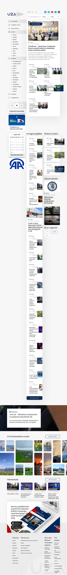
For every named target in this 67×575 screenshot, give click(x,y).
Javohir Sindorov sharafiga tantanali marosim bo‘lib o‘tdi (47, 73)
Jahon (14, 55)
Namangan (15, 77)
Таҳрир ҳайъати (47, 561)
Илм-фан (14, 545)
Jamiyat (14, 39)
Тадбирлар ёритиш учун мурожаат (29, 540)
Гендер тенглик (58, 568)
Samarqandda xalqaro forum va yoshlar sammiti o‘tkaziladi (33, 363)
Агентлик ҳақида (56, 543)
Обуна (22, 543)
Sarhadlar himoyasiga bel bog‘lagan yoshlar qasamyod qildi (33, 157)
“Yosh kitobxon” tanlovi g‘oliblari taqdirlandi (32, 302)
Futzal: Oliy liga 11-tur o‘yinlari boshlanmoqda (33, 376)
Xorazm (14, 91)
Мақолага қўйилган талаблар (47, 566)
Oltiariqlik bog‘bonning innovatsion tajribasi (32, 316)
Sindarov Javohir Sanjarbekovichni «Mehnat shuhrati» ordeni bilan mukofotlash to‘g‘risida (49, 90)
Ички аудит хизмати (57, 571)
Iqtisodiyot (15, 41)
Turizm (14, 53)
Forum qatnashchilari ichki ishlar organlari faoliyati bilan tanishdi (33, 245)
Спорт (13, 553)
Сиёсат (14, 540)
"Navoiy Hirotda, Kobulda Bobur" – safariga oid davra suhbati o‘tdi (33, 174)
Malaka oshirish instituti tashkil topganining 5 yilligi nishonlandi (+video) (53, 496)
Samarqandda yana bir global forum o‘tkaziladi (26, 495)
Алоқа (55, 561)
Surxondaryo (16, 84)
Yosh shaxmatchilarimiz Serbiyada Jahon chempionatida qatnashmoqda (34, 390)
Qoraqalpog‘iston (17, 61)
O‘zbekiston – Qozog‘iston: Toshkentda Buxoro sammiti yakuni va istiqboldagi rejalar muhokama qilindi (41, 48)
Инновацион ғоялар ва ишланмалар (48, 557)
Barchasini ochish (34, 398)
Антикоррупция (58, 566)
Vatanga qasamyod (32, 144)
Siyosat (14, 35)
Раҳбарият (56, 554)
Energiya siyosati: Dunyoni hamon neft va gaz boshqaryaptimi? (33, 201)
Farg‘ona (15, 89)
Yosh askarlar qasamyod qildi (32, 259)
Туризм (14, 550)
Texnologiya (16, 44)
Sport (14, 51)
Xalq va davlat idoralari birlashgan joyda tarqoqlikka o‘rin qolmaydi (33, 73)
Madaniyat (15, 48)
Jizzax (14, 70)
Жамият (14, 543)
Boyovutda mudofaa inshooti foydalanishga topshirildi (33, 272)
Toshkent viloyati (17, 86)
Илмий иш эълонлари (47, 548)
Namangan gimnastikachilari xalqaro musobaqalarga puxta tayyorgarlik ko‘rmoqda (34, 332)
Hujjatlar (15, 37)
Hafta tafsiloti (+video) (32, 188)
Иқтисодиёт (15, 558)
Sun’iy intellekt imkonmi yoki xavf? (50, 171)
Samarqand (15, 79)
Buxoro (14, 68)
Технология (15, 563)
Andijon (14, 66)
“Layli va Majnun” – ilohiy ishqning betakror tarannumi (33, 348)
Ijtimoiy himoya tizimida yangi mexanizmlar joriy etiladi (33, 89)
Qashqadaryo (16, 73)
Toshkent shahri (17, 63)
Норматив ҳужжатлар (57, 547)
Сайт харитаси (24, 548)
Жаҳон (14, 555)
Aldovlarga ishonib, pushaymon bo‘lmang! (49, 200)
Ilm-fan (14, 46)
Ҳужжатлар (15, 560)
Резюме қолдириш (25, 545)
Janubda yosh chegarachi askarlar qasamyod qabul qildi (33, 287)
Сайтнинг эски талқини (26, 553)
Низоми (46, 570)
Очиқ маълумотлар (57, 557)
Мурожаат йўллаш (25, 550)
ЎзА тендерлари (57, 551)
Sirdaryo (15, 82)
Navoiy (14, 75)
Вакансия (56, 563)
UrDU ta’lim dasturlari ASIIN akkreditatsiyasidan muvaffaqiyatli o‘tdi (36, 227)
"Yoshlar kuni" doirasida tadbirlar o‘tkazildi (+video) (39, 495)
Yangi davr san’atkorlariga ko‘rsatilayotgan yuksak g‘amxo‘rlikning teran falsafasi (33, 107)
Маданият (14, 548)
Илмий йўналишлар (48, 552)
